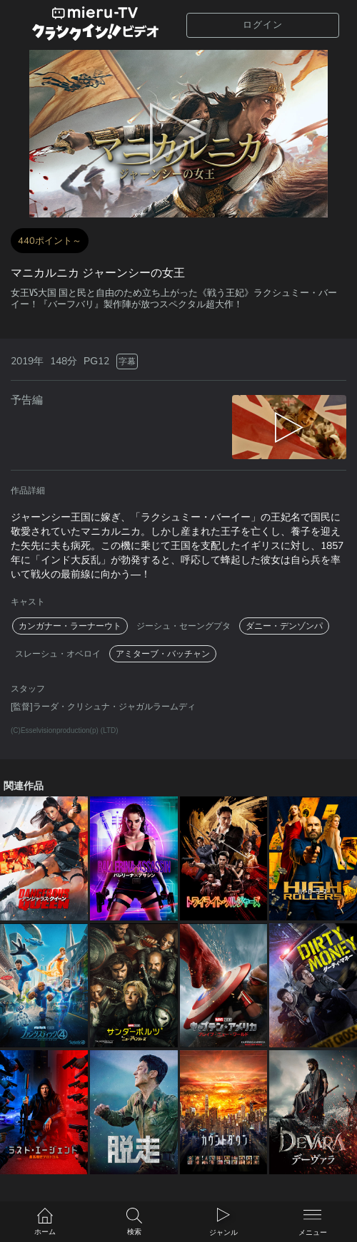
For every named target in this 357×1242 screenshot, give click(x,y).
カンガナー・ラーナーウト (70, 626)
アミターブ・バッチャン (163, 654)
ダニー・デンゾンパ (284, 626)
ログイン (263, 25)
